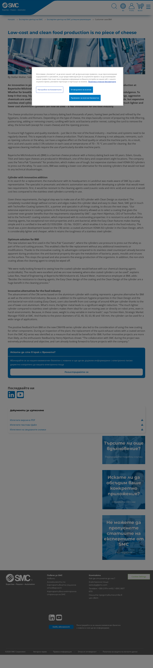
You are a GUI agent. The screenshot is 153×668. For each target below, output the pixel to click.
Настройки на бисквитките (50, 89)
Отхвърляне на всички (81, 89)
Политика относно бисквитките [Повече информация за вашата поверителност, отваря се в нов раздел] (102, 81)
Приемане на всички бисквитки (85, 98)
